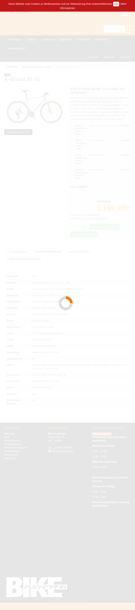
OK (116, 4)
